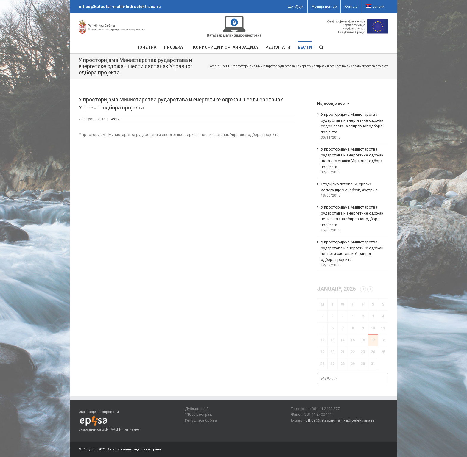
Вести (115, 119)
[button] (321, 47)
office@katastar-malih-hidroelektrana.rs (120, 6)
